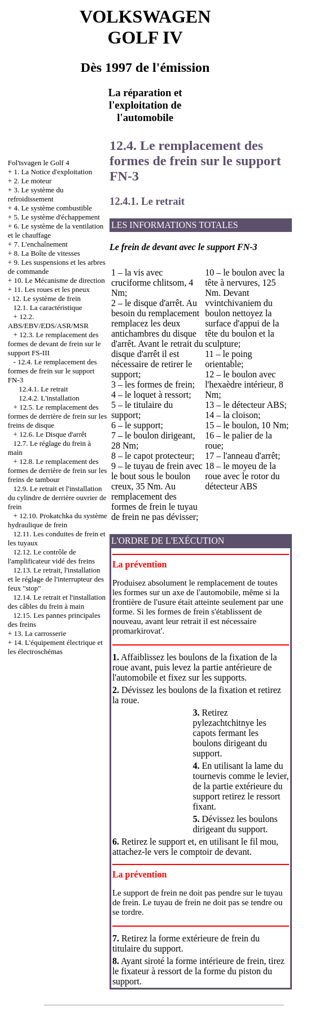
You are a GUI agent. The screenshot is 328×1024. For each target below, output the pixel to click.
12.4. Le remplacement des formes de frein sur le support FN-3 (52, 371)
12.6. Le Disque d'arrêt (52, 434)
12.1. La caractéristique (48, 307)
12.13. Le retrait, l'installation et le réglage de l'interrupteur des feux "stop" (56, 579)
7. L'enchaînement (40, 244)
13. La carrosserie (40, 633)
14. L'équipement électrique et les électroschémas (55, 647)
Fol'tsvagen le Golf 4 (38, 162)
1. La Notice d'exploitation (53, 171)
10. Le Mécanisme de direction (59, 280)
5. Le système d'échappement (57, 217)
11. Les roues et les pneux (52, 289)
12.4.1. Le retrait (43, 389)
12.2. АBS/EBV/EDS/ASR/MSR (48, 321)
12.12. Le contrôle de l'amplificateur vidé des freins (51, 556)
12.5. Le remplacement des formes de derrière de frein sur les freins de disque (57, 416)
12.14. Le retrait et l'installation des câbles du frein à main (57, 601)
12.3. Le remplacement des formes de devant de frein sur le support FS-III (54, 343)
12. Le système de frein (46, 298)
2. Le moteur (32, 181)
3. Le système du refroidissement (36, 194)
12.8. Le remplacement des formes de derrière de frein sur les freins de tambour (57, 470)
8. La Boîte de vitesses (47, 253)
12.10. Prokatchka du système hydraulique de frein (57, 520)
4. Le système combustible (53, 208)
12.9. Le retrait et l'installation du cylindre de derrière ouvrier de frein (57, 497)
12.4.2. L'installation (49, 398)
